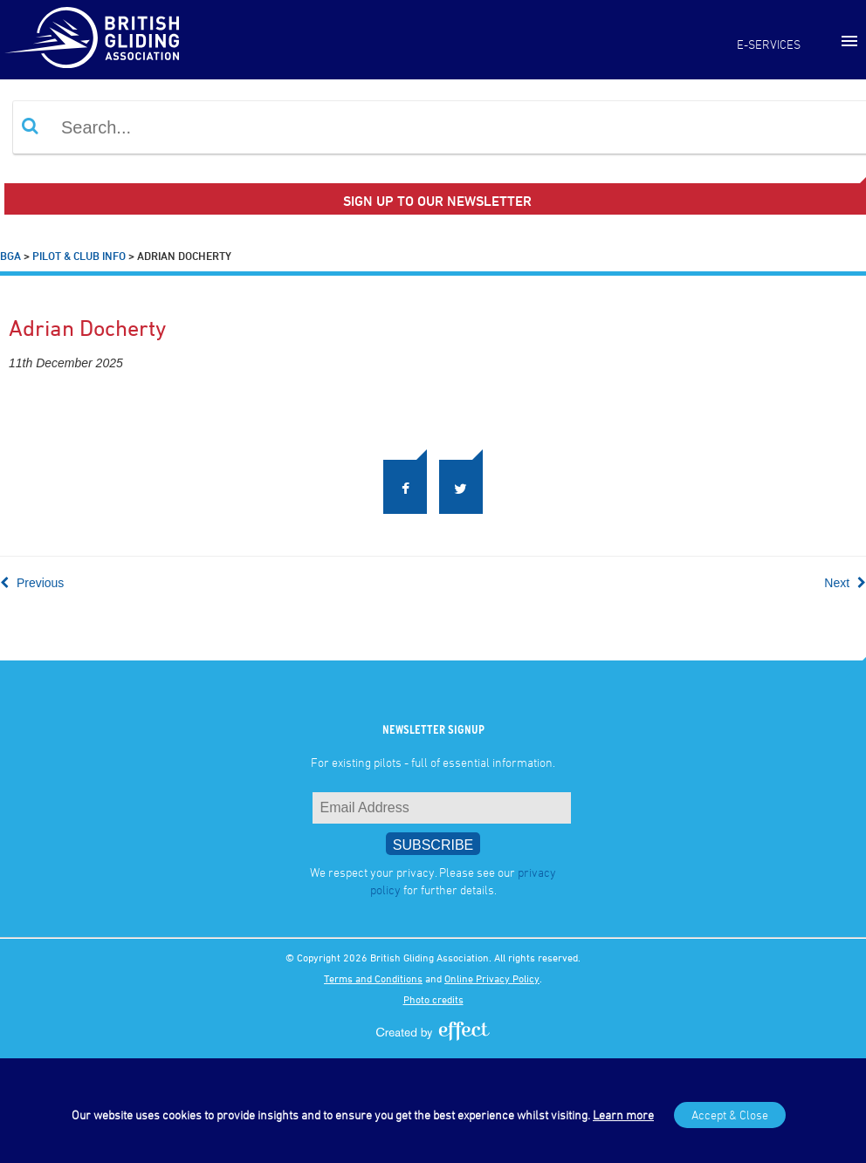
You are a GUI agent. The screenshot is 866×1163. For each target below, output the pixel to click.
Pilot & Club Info (79, 256)
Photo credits (433, 999)
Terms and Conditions (373, 978)
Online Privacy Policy (492, 978)
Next (845, 583)
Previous (32, 583)
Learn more (623, 1114)
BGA (10, 256)
